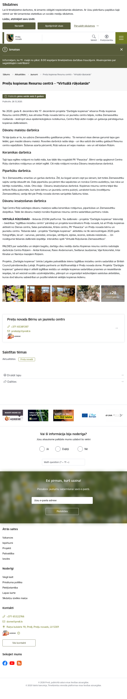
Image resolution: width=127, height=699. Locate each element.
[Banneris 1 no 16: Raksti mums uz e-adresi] (12, 415)
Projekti (6, 548)
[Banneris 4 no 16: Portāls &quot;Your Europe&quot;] (89, 415)
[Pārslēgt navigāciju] (121, 38)
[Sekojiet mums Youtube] (12, 663)
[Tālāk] (120, 415)
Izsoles (6, 558)
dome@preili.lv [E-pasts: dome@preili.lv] (15, 621)
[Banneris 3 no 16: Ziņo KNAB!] (63, 415)
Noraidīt (19, 25)
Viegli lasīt (7, 577)
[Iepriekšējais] (6, 415)
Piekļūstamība (10, 587)
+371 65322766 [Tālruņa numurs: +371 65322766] (15, 616)
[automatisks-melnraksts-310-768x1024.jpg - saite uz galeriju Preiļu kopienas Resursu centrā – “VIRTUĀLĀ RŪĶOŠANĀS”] (14, 293)
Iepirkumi (7, 542)
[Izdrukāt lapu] (63, 375)
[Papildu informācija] (18, 633)
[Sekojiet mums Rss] (19, 663)
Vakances (7, 537)
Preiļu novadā (27, 359)
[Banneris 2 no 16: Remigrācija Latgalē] (38, 415)
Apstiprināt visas (54, 25)
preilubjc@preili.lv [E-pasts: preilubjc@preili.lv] (20, 331)
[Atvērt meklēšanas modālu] (94, 38)
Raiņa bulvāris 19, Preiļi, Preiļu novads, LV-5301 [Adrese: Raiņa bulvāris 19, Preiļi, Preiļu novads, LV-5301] (33, 626)
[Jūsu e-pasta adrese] (62, 500)
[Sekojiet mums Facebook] (4, 663)
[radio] (44, 449)
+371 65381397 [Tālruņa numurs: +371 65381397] (20, 326)
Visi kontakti (19, 642)
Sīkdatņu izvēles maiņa (14, 598)
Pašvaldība (8, 553)
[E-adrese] (14, 336)
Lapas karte (9, 592)
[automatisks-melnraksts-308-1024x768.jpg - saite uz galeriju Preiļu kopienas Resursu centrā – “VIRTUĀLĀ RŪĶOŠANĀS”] (63, 293)
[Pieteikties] (62, 511)
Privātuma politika (12, 582)
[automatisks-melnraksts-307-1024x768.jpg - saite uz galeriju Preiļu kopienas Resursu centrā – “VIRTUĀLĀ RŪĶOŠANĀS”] (88, 293)
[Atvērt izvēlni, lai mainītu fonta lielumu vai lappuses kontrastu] (107, 38)
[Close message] (121, 49)
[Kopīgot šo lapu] (63, 382)
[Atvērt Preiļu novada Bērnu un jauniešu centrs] (116, 328)
